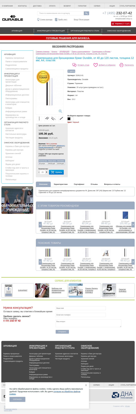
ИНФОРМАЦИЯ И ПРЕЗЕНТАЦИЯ (51, 31)
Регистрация (84, 19)
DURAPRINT (22, 290)
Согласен (17, 399)
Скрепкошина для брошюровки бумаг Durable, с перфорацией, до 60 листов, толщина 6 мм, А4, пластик (106, 267)
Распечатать (129, 65)
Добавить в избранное (107, 65)
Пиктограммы (11, 98)
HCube (127, 406)
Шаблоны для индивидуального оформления (58, 290)
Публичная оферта (10, 409)
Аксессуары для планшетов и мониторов (40, 368)
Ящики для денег (12, 164)
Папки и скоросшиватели (16, 61)
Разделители (11, 65)
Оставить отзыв (83, 65)
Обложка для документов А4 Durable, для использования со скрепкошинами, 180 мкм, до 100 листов (125, 230)
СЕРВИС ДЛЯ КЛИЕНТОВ (68, 281)
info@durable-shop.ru (123, 19)
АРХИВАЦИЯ (17, 31)
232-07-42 (117, 13)
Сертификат (79, 184)
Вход (76, 19)
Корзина (118, 24)
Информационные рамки (16, 111)
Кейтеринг (9, 161)
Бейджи (8, 108)
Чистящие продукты (14, 138)
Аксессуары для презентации (12, 81)
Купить (56, 172)
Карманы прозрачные (14, 58)
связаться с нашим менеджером (52, 146)
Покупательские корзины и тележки (91, 373)
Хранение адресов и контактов (66, 354)
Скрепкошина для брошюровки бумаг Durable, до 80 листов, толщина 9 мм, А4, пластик (106, 230)
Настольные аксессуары (16, 134)
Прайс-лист (62, 19)
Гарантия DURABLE (122, 290)
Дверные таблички (13, 85)
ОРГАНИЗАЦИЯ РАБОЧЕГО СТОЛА (85, 31)
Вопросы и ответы (112, 184)
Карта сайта (8, 410)
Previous (3, 200)
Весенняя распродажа (68, 46)
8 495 (12, 320)
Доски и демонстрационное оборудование (17, 90)
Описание (43, 184)
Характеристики (61, 184)
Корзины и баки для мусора (17, 146)
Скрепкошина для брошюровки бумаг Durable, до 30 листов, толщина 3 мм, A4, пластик (48, 230)
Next (31, 200)
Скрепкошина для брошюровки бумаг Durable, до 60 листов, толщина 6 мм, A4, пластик (67, 230)
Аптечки (8, 157)
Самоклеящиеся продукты (16, 69)
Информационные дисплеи (17, 95)
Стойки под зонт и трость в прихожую (91, 369)
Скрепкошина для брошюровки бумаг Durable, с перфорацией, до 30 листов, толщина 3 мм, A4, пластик (87, 230)
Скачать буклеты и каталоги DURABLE (91, 290)
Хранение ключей (13, 153)
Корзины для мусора (14, 150)
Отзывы (94, 184)
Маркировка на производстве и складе (15, 116)
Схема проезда (46, 19)
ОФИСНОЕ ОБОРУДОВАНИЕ (119, 31)
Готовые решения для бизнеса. (68, 38)
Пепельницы (10, 179)
